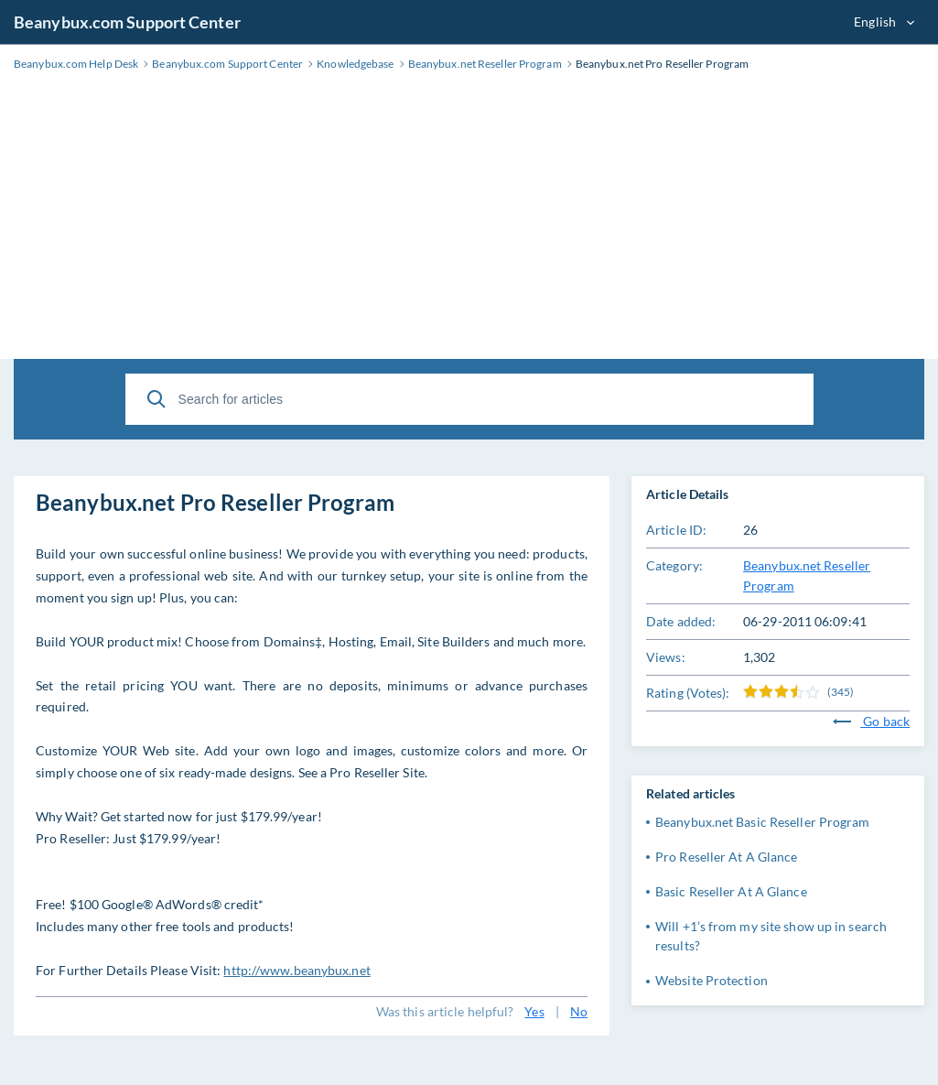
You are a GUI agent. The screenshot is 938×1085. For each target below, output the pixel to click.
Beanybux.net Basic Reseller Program (762, 822)
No (579, 1011)
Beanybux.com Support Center (127, 22)
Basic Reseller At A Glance (731, 891)
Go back (871, 721)
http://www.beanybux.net (296, 970)
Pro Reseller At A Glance (726, 856)
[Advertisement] (469, 221)
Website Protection (711, 980)
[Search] (156, 399)
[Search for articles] (469, 399)
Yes (534, 1011)
